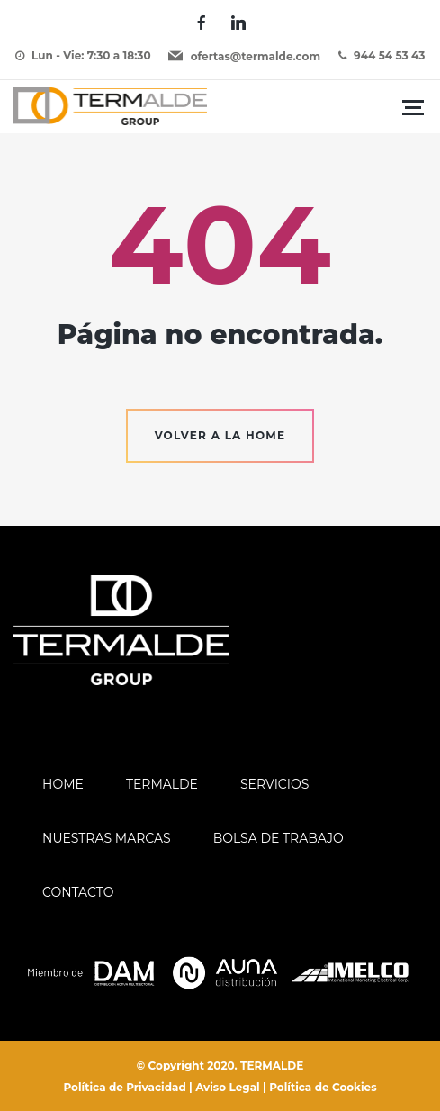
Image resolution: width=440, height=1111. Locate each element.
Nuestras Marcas (106, 838)
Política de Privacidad (124, 1087)
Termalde (162, 784)
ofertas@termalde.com (255, 56)
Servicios (274, 784)
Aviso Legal (227, 1087)
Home (63, 784)
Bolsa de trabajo (278, 838)
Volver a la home (220, 435)
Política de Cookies (322, 1087)
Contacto (77, 892)
